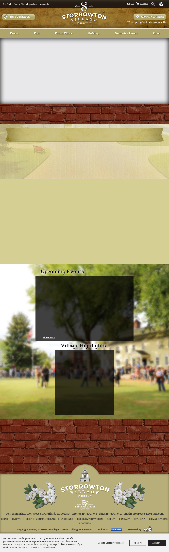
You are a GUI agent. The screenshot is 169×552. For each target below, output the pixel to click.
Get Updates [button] (162, 4)
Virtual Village (63, 33)
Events (14, 33)
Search (153, 4)
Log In (130, 3)
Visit (36, 33)
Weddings (94, 33)
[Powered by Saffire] (147, 529)
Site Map (139, 519)
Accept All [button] (156, 542)
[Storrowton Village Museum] (84, 12)
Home (4, 519)
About (156, 33)
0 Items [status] (144, 3)
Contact (124, 519)
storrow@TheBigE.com (148, 513)
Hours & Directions (150, 17)
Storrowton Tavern (126, 33)
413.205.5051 (89, 513)
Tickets (18, 17)
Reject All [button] (138, 542)
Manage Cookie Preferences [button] (111, 542)
